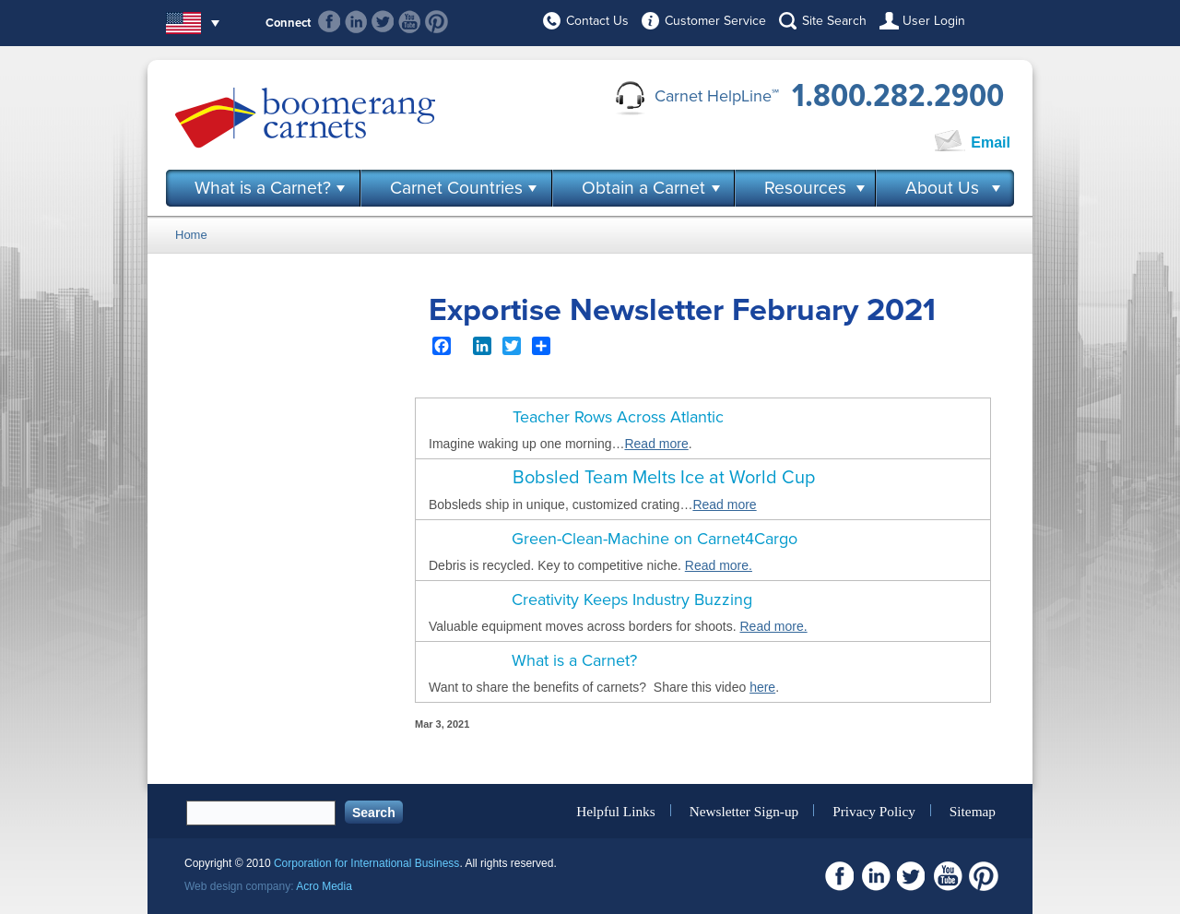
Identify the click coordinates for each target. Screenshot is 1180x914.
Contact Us (597, 21)
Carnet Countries (456, 188)
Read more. (718, 565)
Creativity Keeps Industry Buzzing (632, 599)
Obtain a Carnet (643, 188)
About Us (942, 188)
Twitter (383, 21)
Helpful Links (615, 810)
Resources (805, 188)
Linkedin (356, 21)
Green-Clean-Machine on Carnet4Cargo (654, 538)
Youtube (409, 21)
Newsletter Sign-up (744, 810)
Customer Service (715, 21)
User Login (934, 21)
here (762, 687)
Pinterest (436, 21)
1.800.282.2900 (898, 96)
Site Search (834, 21)
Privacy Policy (873, 810)
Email (990, 142)
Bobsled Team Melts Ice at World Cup (664, 478)
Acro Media (324, 886)
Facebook (329, 21)
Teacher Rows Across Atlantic (618, 417)
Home (191, 235)
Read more (656, 443)
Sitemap (973, 810)
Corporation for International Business (366, 863)
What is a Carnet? (263, 188)
